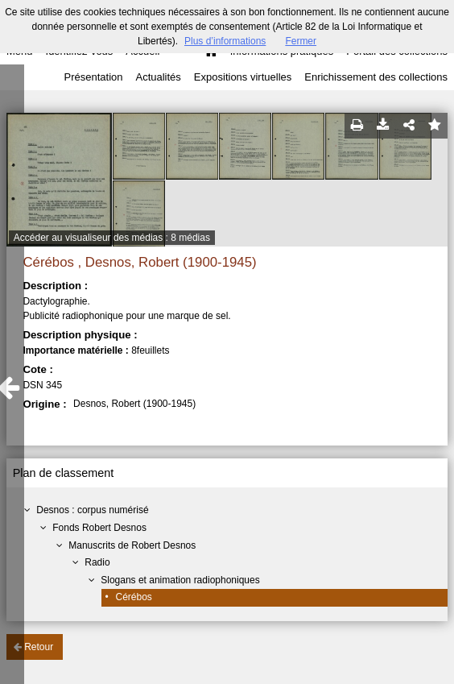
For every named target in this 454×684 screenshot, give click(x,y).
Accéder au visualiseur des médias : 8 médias (112, 237)
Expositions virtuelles (242, 77)
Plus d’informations (225, 41)
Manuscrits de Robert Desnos (132, 545)
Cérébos (134, 597)
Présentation (93, 77)
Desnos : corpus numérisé (92, 510)
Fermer (300, 41)
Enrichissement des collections (376, 77)
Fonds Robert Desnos (99, 527)
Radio (97, 562)
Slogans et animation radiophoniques (180, 580)
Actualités (157, 77)
